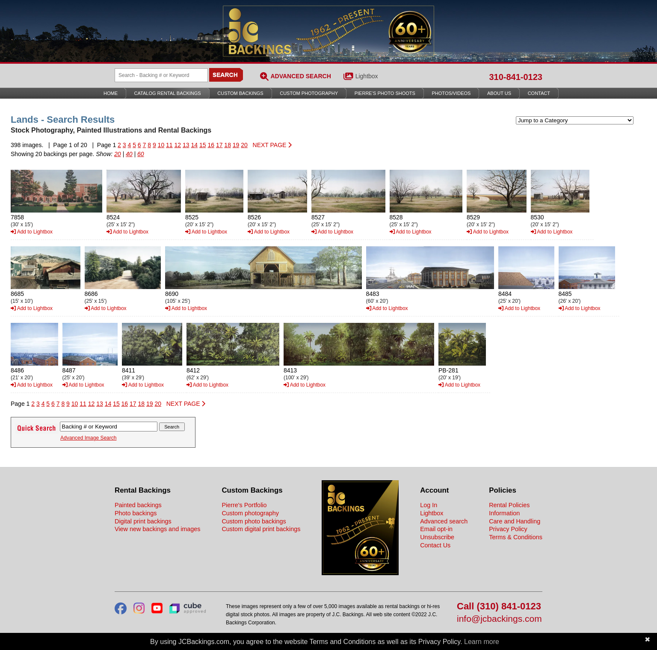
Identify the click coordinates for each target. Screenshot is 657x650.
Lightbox (366, 76)
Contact (539, 93)
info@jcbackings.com (499, 619)
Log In (428, 505)
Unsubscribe (437, 537)
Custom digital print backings (261, 529)
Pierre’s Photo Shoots (385, 93)
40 (129, 154)
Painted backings (138, 505)
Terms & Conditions (515, 537)
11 (169, 145)
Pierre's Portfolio (244, 505)
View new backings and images (158, 529)
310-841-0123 (515, 77)
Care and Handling (514, 521)
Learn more (481, 641)
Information (504, 513)
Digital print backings (143, 521)
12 (178, 145)
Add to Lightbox (32, 232)
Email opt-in (436, 529)
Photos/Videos (451, 93)
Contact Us (435, 545)
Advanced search (444, 521)
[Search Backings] (161, 75)
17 (219, 145)
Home (111, 93)
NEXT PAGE (272, 145)
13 (186, 145)
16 (210, 145)
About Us (499, 93)
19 (236, 145)
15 (202, 145)
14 (194, 145)
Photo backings (136, 513)
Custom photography (250, 513)
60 (140, 154)
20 (244, 145)
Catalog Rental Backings (167, 93)
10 (161, 145)
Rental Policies (509, 505)
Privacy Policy (508, 529)
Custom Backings (240, 93)
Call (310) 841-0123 (499, 607)
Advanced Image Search (88, 438)
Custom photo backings (254, 521)
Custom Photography (309, 93)
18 (227, 145)
